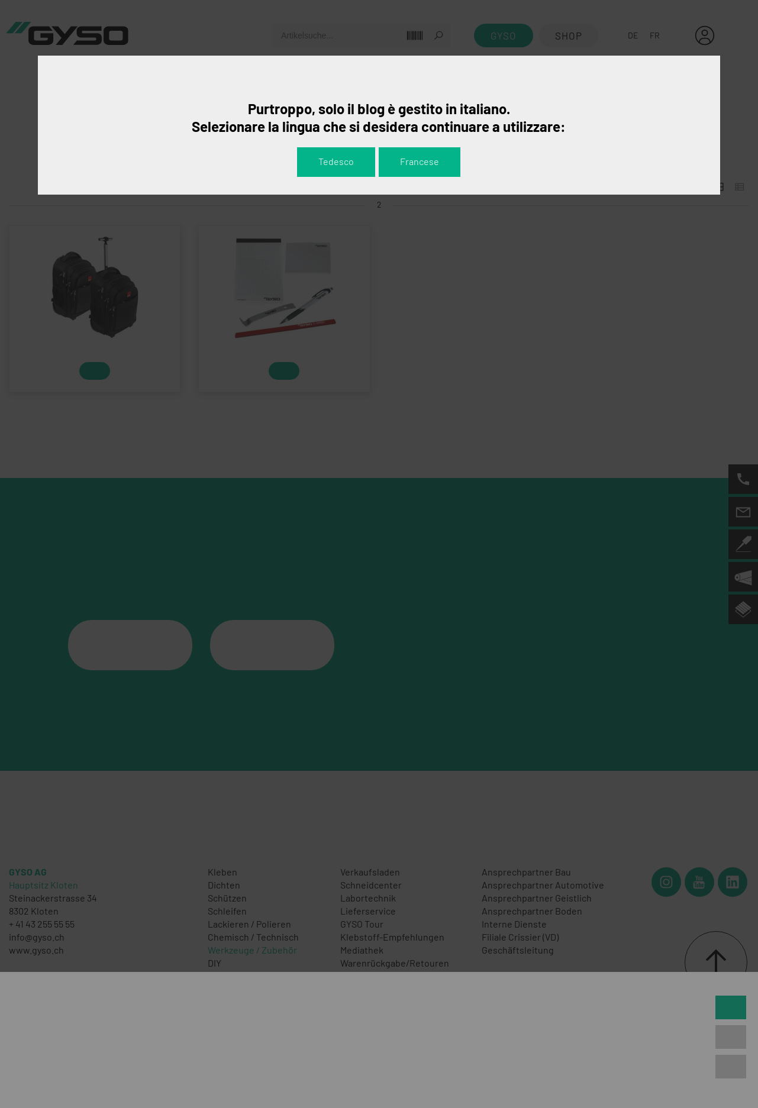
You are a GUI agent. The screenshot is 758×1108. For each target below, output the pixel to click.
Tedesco (336, 161)
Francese (419, 161)
